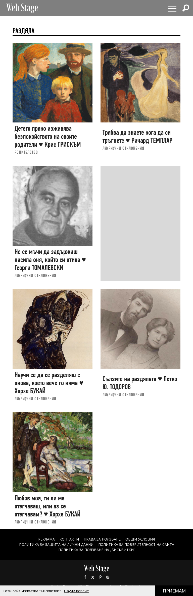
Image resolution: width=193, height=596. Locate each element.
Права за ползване (102, 539)
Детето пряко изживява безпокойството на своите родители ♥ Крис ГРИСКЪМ (48, 136)
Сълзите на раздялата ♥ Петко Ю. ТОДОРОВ (140, 383)
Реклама (46, 539)
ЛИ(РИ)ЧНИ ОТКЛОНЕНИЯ (123, 148)
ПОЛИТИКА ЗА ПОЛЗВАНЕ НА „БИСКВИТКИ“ (96, 549)
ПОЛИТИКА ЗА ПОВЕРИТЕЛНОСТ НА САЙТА (136, 544)
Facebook (85, 577)
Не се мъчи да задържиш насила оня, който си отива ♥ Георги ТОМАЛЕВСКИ (50, 259)
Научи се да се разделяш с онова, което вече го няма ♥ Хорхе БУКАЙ (49, 383)
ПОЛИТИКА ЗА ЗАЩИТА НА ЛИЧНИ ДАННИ (56, 544)
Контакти (69, 539)
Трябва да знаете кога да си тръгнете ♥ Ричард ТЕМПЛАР (137, 136)
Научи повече (76, 590)
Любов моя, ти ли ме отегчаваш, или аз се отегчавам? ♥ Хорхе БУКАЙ (47, 506)
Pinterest (100, 577)
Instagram (108, 577)
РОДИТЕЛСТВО (26, 152)
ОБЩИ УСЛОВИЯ (140, 539)
